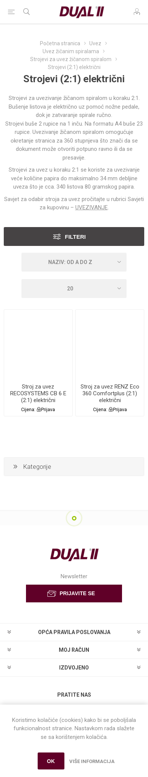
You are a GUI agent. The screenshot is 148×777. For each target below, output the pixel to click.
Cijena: (28, 409)
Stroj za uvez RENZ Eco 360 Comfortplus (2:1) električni (110, 393)
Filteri (75, 236)
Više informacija (91, 761)
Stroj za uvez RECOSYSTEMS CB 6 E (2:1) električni (38, 393)
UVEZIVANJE (91, 207)
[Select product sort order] (73, 262)
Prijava (48, 409)
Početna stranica (60, 43)
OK (51, 761)
